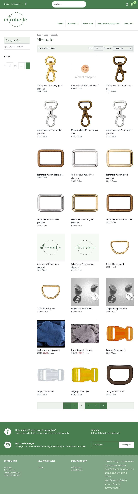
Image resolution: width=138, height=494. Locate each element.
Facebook (115, 433)
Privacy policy (9, 470)
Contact (129, 23)
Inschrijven (126, 445)
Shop (60, 23)
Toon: (91, 48)
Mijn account (76, 467)
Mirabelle (54, 35)
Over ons (88, 23)
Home (6, 4)
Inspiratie (73, 23)
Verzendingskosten (109, 23)
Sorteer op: (108, 48)
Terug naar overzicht (13, 47)
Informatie (15, 4)
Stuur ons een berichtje (25, 433)
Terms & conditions (12, 472)
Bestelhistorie (76, 470)
